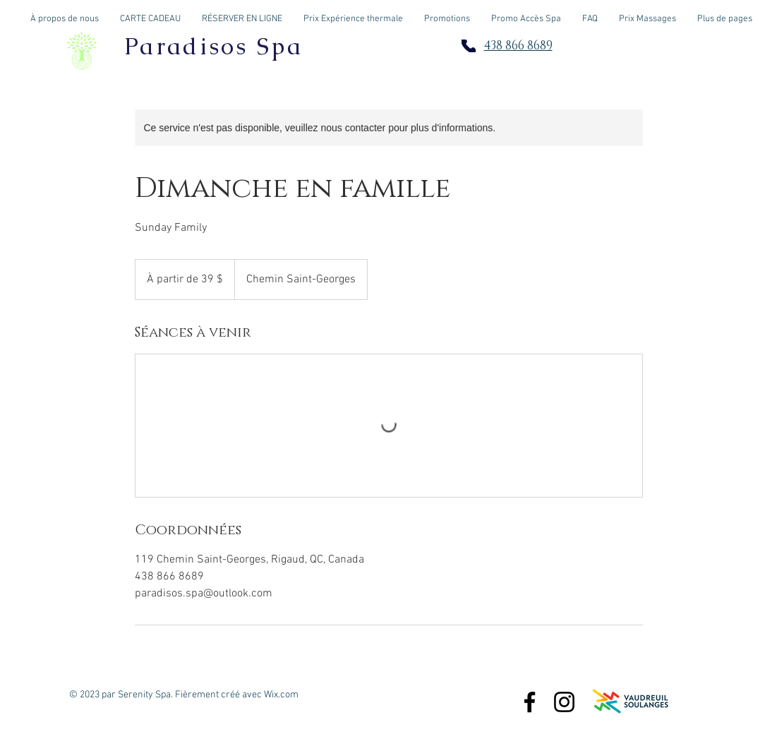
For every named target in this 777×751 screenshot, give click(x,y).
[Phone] (469, 46)
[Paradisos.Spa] (564, 702)
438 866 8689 (518, 45)
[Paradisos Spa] (529, 702)
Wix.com (281, 695)
